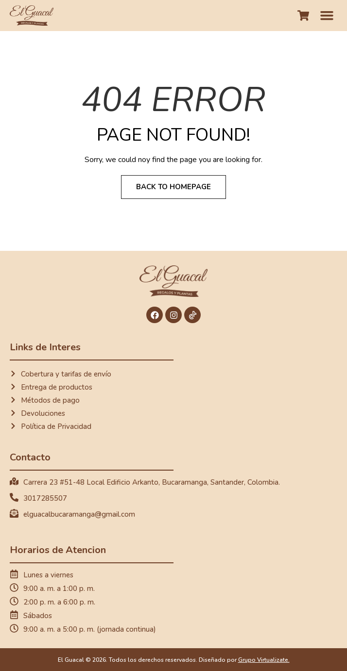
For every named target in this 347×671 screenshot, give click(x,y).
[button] (327, 15)
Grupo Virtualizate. (264, 660)
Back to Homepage (173, 187)
